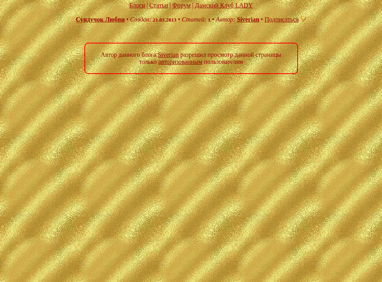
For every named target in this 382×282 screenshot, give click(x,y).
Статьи (159, 5)
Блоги (137, 5)
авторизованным (180, 61)
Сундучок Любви (100, 19)
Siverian (248, 19)
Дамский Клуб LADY (224, 5)
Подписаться (285, 19)
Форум (181, 5)
